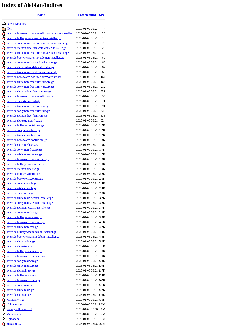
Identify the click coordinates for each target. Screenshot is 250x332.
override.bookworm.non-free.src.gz (28, 159)
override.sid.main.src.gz (21, 270)
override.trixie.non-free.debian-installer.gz (32, 72)
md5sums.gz (14, 323)
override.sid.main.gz (19, 294)
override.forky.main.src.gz (22, 260)
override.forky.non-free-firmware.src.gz (30, 86)
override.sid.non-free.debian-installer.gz (30, 67)
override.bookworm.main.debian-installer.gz (33, 236)
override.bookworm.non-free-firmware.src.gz (34, 77)
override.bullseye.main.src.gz (24, 251)
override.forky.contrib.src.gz (23, 130)
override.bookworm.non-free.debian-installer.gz (35, 57)
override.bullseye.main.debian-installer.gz (31, 231)
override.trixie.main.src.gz (22, 265)
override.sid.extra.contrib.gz (23, 101)
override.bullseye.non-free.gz (24, 217)
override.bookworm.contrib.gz (25, 178)
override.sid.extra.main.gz (22, 246)
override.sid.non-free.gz (21, 241)
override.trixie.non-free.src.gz (24, 154)
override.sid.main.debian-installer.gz (28, 207)
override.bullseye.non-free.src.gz (26, 164)
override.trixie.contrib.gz (21, 188)
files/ (9, 28)
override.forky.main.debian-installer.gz (30, 202)
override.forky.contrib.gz (21, 183)
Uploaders (13, 318)
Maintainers (14, 314)
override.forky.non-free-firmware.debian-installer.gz (38, 43)
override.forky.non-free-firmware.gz (28, 110)
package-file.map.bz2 (19, 309)
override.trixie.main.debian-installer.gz (30, 197)
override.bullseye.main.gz (22, 275)
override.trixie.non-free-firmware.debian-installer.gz (38, 52)
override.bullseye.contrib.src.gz (25, 125)
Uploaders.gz (14, 304)
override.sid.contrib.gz (20, 193)
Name (41, 14)
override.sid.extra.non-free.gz (24, 120)
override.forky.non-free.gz (22, 212)
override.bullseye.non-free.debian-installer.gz (34, 38)
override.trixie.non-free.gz (22, 227)
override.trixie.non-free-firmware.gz (28, 106)
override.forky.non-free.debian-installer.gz (32, 62)
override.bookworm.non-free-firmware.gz (31, 96)
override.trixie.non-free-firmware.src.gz (30, 81)
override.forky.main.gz (20, 285)
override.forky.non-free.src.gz (24, 149)
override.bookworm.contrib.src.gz (27, 139)
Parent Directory (16, 23)
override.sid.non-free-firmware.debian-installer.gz (36, 48)
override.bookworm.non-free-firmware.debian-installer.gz (41, 33)
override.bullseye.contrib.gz (23, 173)
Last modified (87, 14)
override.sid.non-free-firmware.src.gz (29, 91)
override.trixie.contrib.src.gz (23, 135)
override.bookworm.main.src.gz (26, 256)
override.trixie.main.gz (20, 289)
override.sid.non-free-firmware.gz (27, 115)
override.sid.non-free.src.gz (23, 168)
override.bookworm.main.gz (23, 280)
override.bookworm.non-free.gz (26, 222)
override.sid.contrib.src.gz (22, 144)
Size (102, 14)
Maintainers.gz (15, 299)
